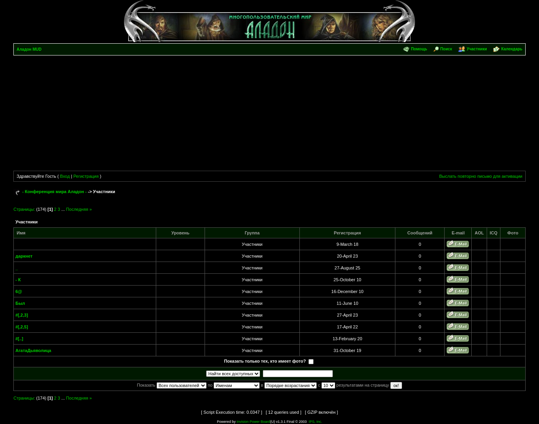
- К (17, 279)
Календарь (511, 49)
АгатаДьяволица (33, 350)
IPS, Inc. (315, 422)
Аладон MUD (29, 49)
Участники (477, 49)
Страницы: (24, 209)
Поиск (446, 49)
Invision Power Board (253, 422)
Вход (65, 176)
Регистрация (85, 176)
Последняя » (79, 209)
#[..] (19, 338)
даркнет (23, 256)
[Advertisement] (269, 114)
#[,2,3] (21, 315)
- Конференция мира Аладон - (54, 191)
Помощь (419, 49)
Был (20, 303)
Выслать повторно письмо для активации (480, 176)
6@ (18, 291)
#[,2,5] (21, 326)
